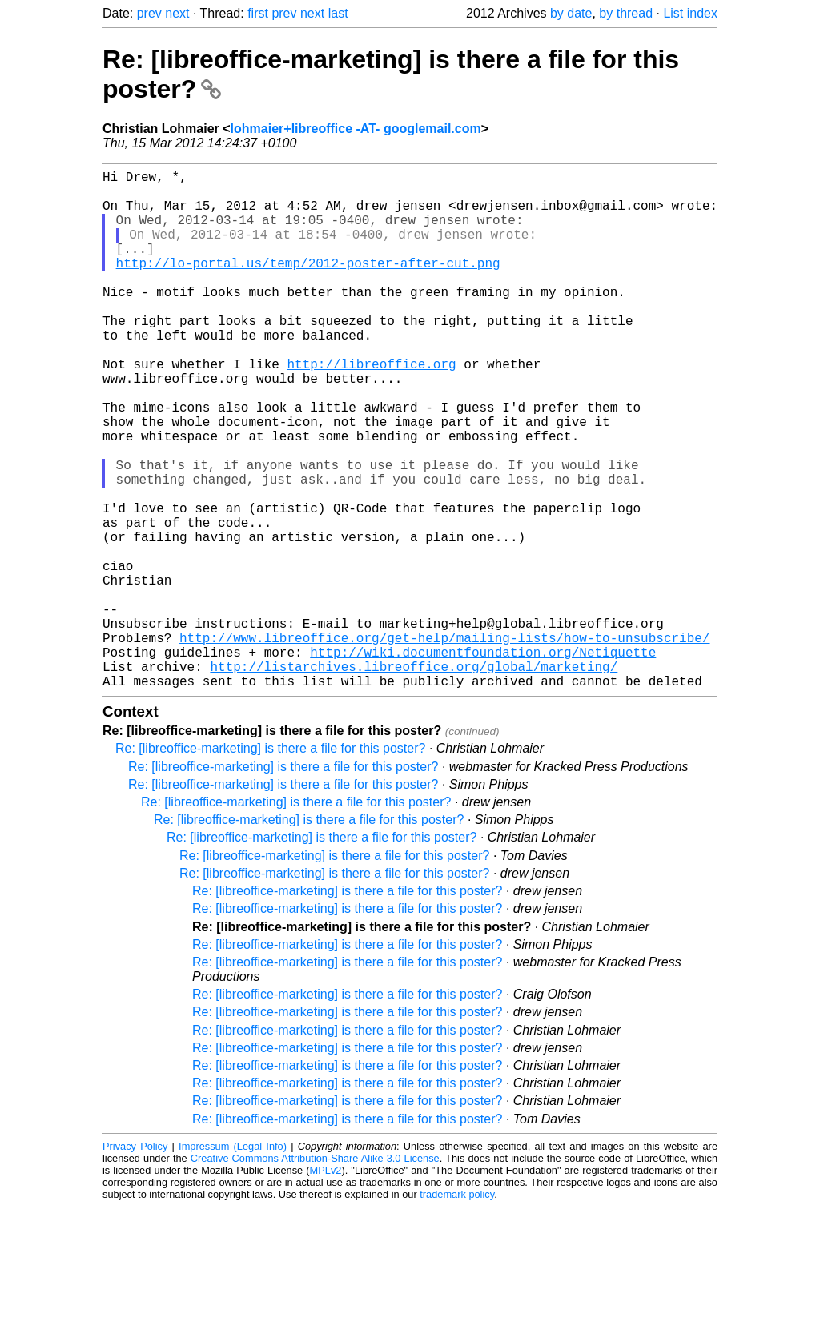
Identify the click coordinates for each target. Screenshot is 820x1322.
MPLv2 (326, 1286)
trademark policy (457, 1310)
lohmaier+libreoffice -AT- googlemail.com (356, 128)
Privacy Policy (134, 1262)
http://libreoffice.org (371, 408)
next (177, 13)
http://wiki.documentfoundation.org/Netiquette (483, 760)
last (338, 13)
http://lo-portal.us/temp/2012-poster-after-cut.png (308, 285)
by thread (626, 13)
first (257, 13)
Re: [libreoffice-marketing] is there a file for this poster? (270, 863)
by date (571, 13)
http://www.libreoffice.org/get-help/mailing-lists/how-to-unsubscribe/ (444, 743)
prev (149, 13)
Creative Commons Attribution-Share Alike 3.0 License (315, 1274)
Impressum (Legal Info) (233, 1262)
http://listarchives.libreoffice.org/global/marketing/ (413, 778)
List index (690, 13)
